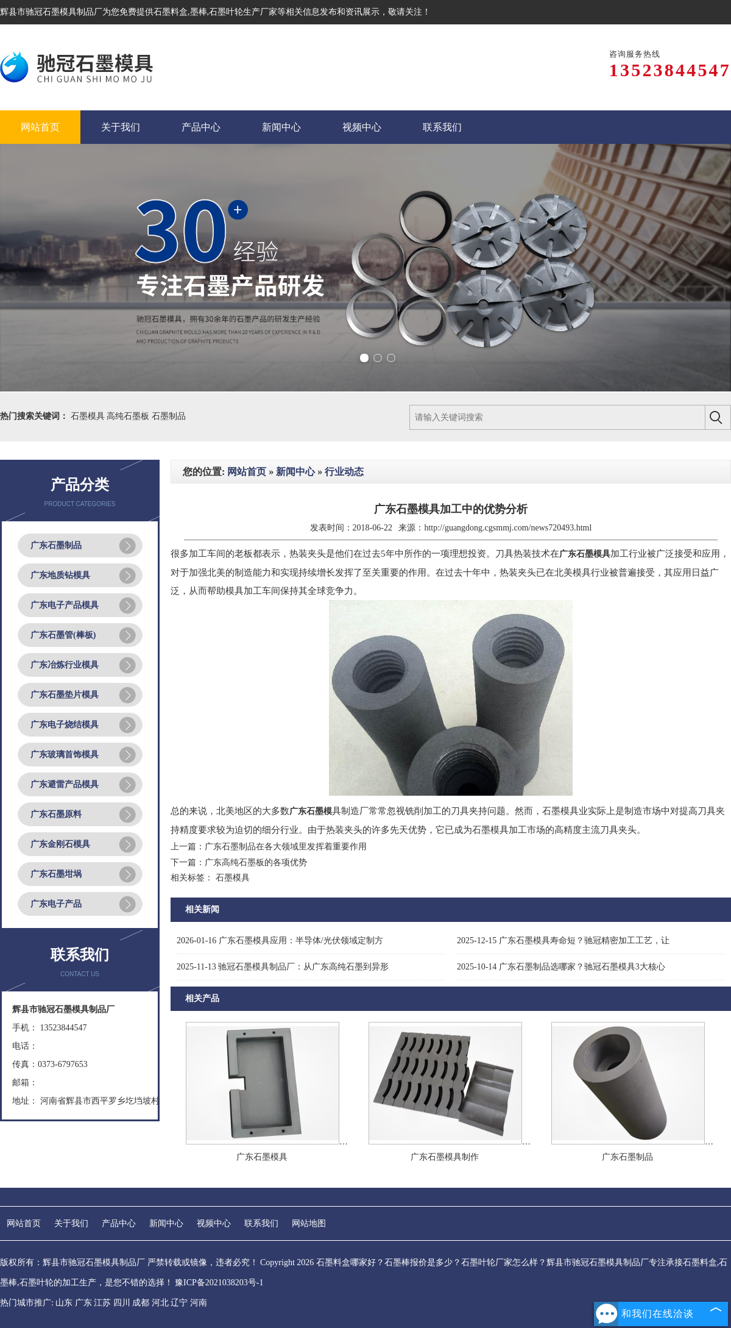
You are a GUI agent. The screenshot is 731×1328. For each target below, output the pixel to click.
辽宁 (179, 1302)
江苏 (102, 1302)
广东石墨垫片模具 (64, 694)
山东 (63, 1302)
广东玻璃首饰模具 (64, 754)
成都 (140, 1302)
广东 (83, 1302)
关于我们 (71, 1223)
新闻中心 (295, 471)
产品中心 (119, 1223)
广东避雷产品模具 (64, 784)
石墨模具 (89, 416)
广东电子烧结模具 (64, 724)
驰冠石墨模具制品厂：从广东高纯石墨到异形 (283, 966)
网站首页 (246, 471)
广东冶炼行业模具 (64, 664)
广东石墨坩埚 (56, 874)
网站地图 (309, 1223)
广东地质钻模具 (60, 575)
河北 (160, 1302)
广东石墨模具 (262, 1157)
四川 (121, 1302)
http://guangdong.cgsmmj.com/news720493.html (508, 527)
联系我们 (261, 1223)
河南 (198, 1302)
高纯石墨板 (129, 416)
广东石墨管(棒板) (63, 635)
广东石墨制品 (56, 545)
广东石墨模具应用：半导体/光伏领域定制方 (280, 940)
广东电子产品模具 (64, 605)
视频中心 (214, 1223)
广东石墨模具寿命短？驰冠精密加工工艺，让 (563, 940)
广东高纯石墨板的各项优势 (256, 862)
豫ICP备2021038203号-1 (219, 1282)
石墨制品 (169, 416)
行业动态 (344, 471)
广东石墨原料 (56, 814)
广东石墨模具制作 (445, 1157)
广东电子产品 (56, 904)
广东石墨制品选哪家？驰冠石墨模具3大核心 (561, 966)
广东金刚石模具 (60, 844)
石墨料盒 (171, 11)
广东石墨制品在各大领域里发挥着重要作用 (286, 846)
